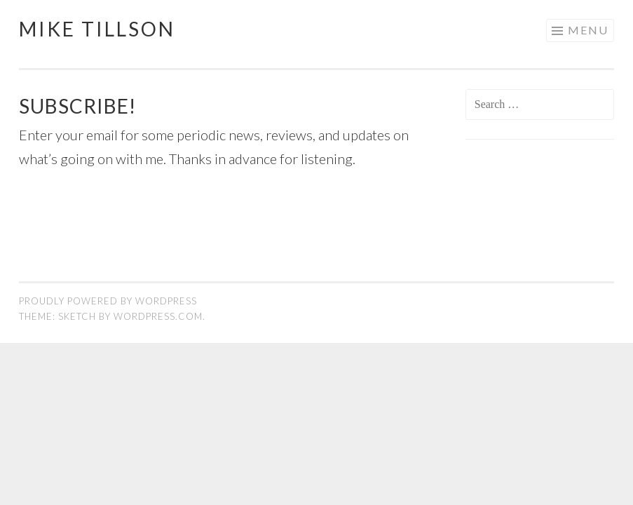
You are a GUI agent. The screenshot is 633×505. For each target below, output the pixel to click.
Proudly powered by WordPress (108, 301)
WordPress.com (158, 316)
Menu (588, 29)
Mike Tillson (97, 29)
